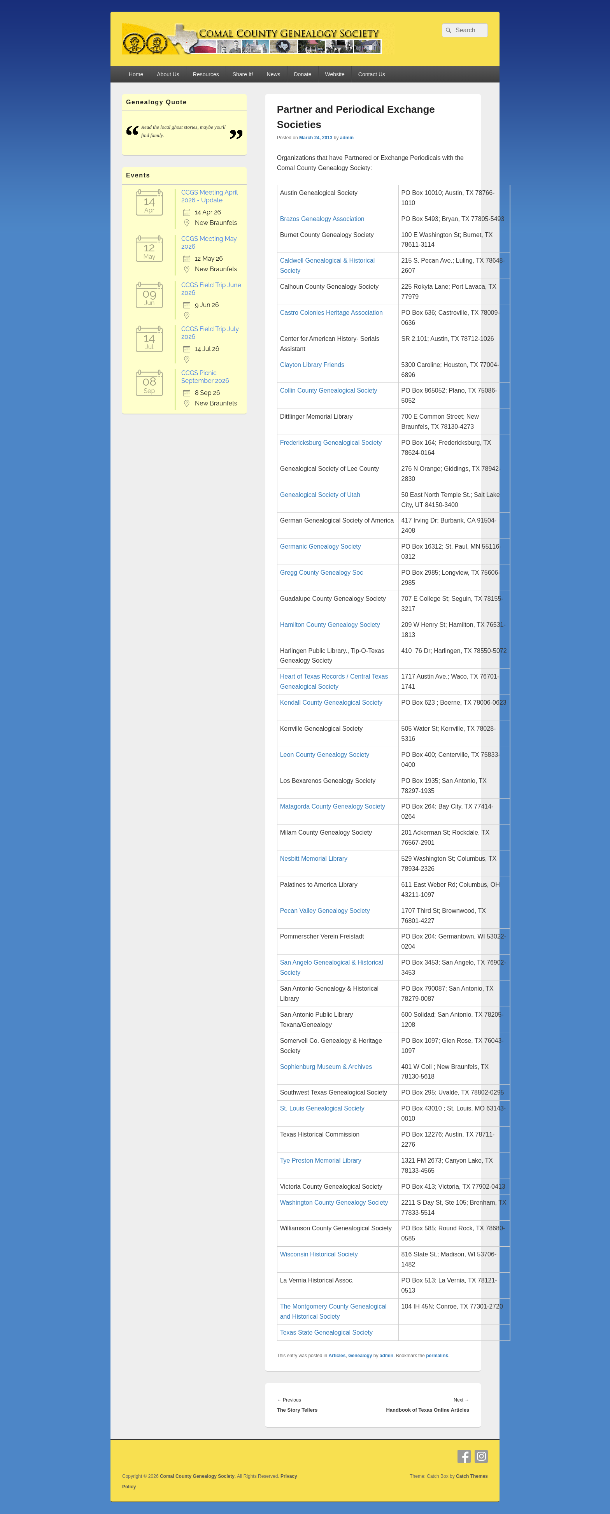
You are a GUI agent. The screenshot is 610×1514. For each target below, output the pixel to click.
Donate (302, 74)
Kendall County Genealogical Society (331, 702)
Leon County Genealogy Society (324, 754)
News (273, 74)
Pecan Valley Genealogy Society (325, 910)
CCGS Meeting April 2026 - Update (209, 196)
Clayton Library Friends (312, 364)
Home (136, 74)
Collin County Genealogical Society (328, 390)
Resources (206, 74)
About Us (168, 74)
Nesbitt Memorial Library (313, 858)
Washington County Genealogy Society (334, 1202)
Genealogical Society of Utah (320, 494)
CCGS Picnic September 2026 (205, 376)
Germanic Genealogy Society (320, 546)
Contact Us (371, 74)
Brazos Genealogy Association (322, 219)
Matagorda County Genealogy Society (332, 806)
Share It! (243, 74)
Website (335, 74)
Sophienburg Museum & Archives (326, 1066)
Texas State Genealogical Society (326, 1332)
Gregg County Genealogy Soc (321, 572)
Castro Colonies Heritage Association (331, 312)
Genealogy (360, 1355)
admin (347, 137)
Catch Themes (472, 1476)
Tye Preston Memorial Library (320, 1160)
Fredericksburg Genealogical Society (331, 442)
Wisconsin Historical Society (319, 1254)
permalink (437, 1355)
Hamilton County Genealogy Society (330, 624)
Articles (336, 1355)
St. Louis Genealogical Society (322, 1108)
